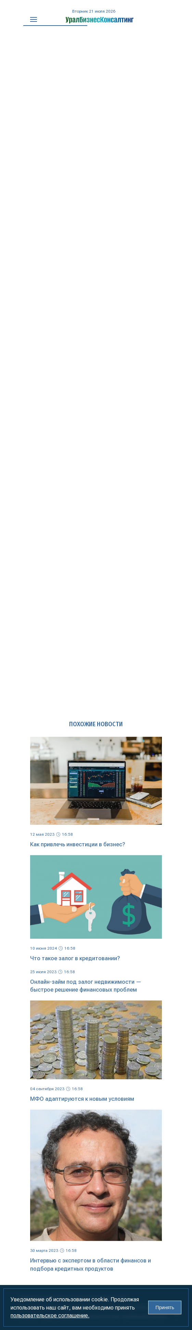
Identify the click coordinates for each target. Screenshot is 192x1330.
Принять (164, 1307)
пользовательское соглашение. (50, 1315)
